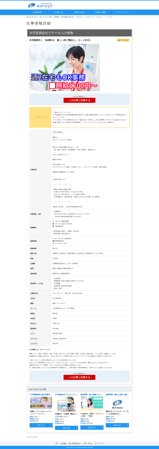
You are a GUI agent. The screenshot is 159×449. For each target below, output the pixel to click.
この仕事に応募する (79, 100)
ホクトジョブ (44, 349)
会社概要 (63, 443)
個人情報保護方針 (74, 443)
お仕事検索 (37, 12)
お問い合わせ (88, 443)
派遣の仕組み (79, 12)
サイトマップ (99, 443)
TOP (56, 443)
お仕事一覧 (58, 12)
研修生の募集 (100, 12)
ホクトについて (122, 12)
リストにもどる (31, 437)
